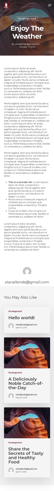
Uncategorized (27, 19)
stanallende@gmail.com (27, 44)
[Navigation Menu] (49, 5)
